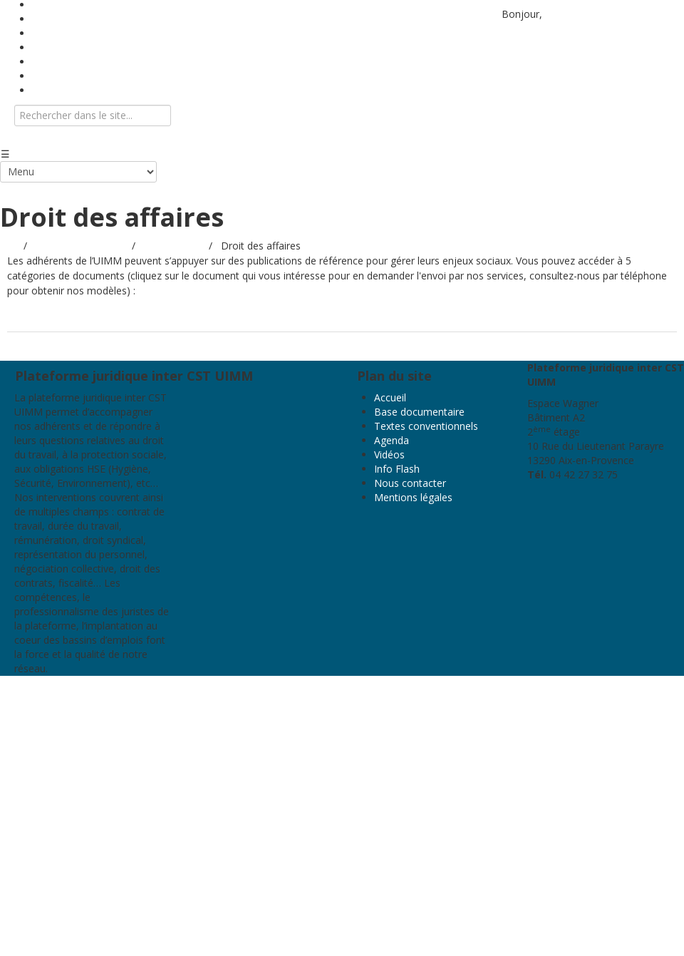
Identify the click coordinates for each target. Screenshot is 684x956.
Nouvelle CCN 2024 (430, 318)
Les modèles (244, 318)
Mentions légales (413, 497)
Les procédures (329, 318)
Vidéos (389, 454)
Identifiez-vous (579, 14)
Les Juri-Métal (163, 318)
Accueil (390, 397)
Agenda (391, 440)
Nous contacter (68, 90)
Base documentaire (419, 411)
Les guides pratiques (63, 318)
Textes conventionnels (426, 426)
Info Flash (397, 469)
